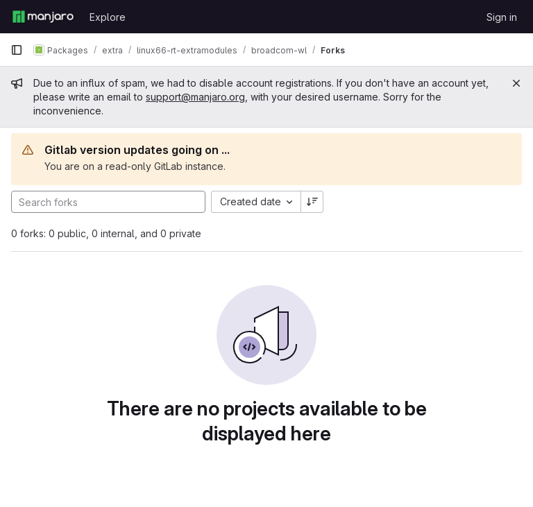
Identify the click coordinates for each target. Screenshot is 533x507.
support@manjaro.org (195, 97)
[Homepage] (43, 17)
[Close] (516, 83)
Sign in (502, 17)
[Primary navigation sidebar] (17, 50)
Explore (108, 17)
